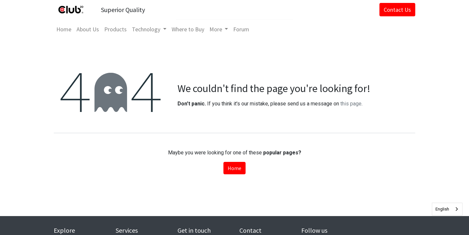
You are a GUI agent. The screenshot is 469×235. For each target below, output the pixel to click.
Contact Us (397, 9)
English (442, 209)
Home (234, 168)
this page (351, 104)
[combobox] (447, 209)
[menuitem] (64, 29)
